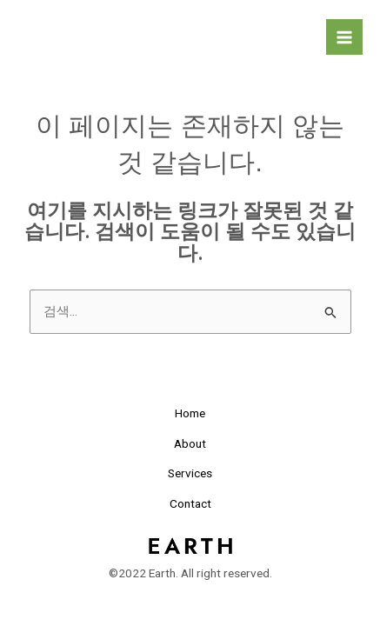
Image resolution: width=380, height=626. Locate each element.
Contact (190, 503)
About (190, 443)
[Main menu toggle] (344, 37)
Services (190, 473)
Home (190, 413)
